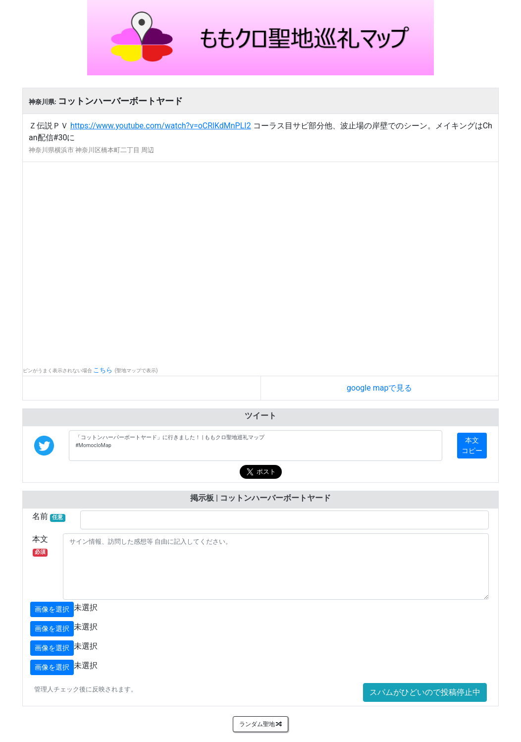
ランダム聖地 (260, 724)
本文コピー (472, 445)
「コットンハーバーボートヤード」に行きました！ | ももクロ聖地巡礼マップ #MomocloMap (255, 445)
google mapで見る (379, 388)
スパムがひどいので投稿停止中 (424, 692)
